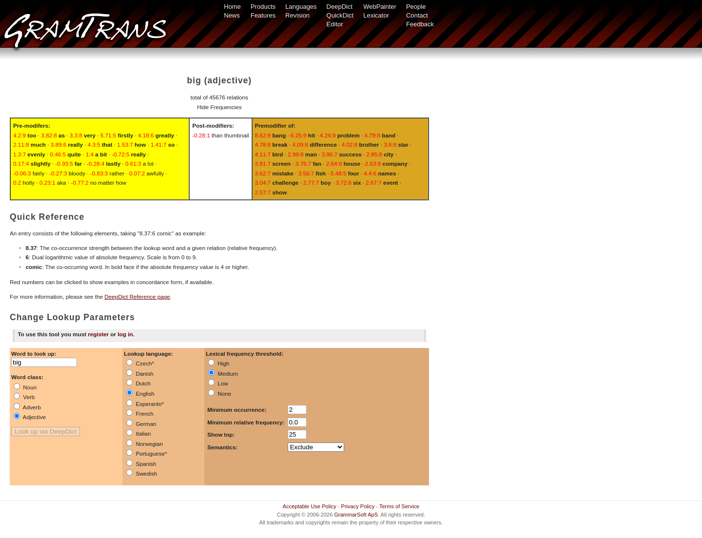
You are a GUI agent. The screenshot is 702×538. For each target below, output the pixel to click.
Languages (300, 6)
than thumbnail (220, 135)
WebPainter (379, 6)
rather (107, 173)
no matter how (98, 182)
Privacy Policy (358, 506)
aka (52, 182)
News (232, 15)
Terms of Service (399, 506)
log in (125, 334)
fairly (28, 173)
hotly (24, 182)
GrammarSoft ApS (356, 515)
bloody (67, 173)
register (98, 334)
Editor (335, 24)
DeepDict (339, 6)
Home (232, 6)
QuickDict (340, 15)
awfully (146, 173)
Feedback (420, 24)
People (416, 6)
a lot (139, 163)
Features (263, 15)
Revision (297, 15)
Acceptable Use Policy (309, 506)
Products (263, 6)
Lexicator (376, 15)
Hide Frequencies (219, 107)
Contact (417, 15)
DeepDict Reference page (137, 296)
